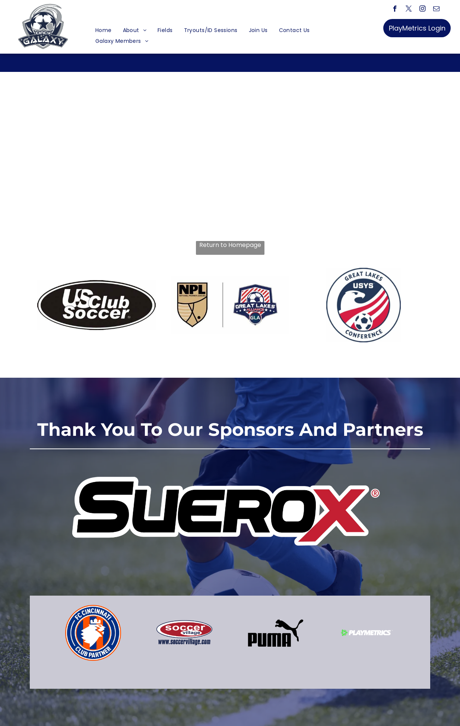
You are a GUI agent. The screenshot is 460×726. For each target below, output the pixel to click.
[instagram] (422, 9)
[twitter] (408, 9)
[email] (436, 9)
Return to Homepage (230, 245)
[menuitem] (103, 30)
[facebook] (395, 9)
